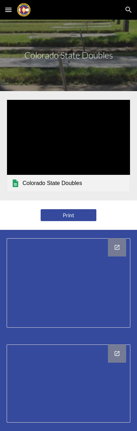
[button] (8, 9)
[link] (68, 146)
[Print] (69, 215)
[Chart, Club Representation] (68, 383)
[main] (68, 55)
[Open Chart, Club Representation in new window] (117, 353)
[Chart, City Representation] (68, 283)
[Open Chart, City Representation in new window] (117, 247)
